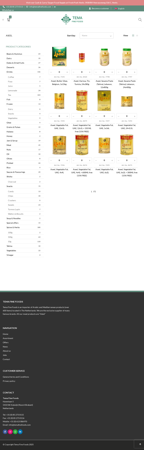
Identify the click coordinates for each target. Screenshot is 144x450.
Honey (23, 136)
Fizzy (24, 81)
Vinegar (23, 255)
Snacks (24, 113)
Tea (24, 95)
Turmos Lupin (24, 209)
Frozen (23, 104)
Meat (23, 145)
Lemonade (24, 90)
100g (24, 232)
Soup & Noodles (23, 218)
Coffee (24, 77)
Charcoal (24, 182)
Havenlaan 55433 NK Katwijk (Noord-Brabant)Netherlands (18, 404)
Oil (23, 154)
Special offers (23, 223)
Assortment (8, 338)
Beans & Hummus (23, 54)
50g (24, 241)
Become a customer (100, 8)
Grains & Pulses (23, 127)
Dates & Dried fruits (23, 63)
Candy (24, 191)
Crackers (24, 200)
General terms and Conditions (16, 377)
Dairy (23, 58)
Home (5, 334)
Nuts (23, 149)
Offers (5, 342)
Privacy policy (9, 381)
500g (24, 237)
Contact (6, 359)
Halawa (23, 131)
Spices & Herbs (23, 227)
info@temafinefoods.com (40, 6)
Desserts (23, 67)
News (5, 346)
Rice (23, 167)
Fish (23, 99)
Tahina (23, 246)
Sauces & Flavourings (23, 172)
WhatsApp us (8, 10)
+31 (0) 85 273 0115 (14, 6)
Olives (23, 158)
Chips (24, 196)
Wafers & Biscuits (24, 214)
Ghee (23, 122)
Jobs (5, 355)
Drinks (23, 72)
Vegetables (24, 118)
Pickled (23, 163)
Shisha (23, 176)
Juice (24, 86)
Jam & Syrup (23, 140)
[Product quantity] (59, 72)
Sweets (24, 205)
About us (7, 351)
